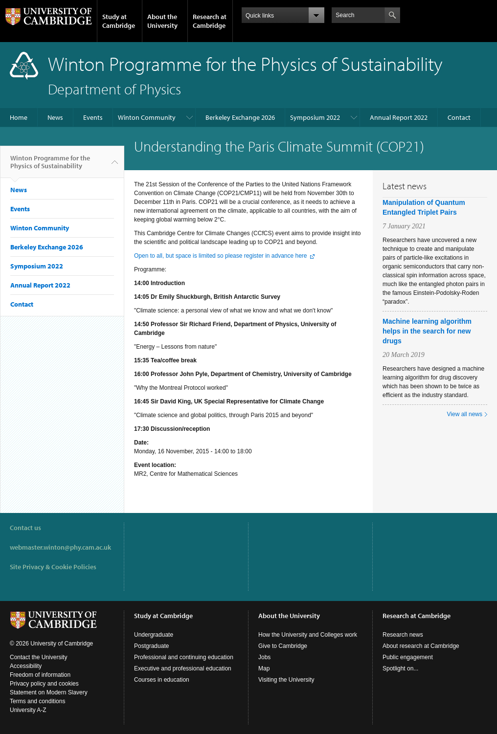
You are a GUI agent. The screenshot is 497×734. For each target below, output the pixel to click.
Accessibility (26, 666)
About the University (162, 21)
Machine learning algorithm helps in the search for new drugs (427, 331)
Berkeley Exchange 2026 (240, 117)
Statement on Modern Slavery (49, 692)
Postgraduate (151, 646)
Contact (459, 117)
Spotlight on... (400, 668)
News (55, 117)
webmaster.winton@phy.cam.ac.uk (60, 547)
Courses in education (161, 679)
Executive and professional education (182, 668)
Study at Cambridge (118, 21)
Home (18, 117)
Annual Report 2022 (399, 117)
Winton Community (147, 117)
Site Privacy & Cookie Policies (53, 566)
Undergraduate (153, 634)
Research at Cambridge (209, 21)
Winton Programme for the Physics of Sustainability (50, 166)
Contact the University (38, 657)
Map (264, 668)
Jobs (264, 657)
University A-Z (28, 710)
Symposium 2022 (315, 117)
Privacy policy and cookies (44, 683)
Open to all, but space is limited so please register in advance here (220, 255)
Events (93, 117)
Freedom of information (40, 674)
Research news (403, 634)
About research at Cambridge (421, 646)
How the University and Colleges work (307, 634)
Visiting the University (286, 679)
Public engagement (408, 657)
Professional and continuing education (183, 657)
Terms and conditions (37, 701)
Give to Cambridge (282, 646)
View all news (464, 414)
